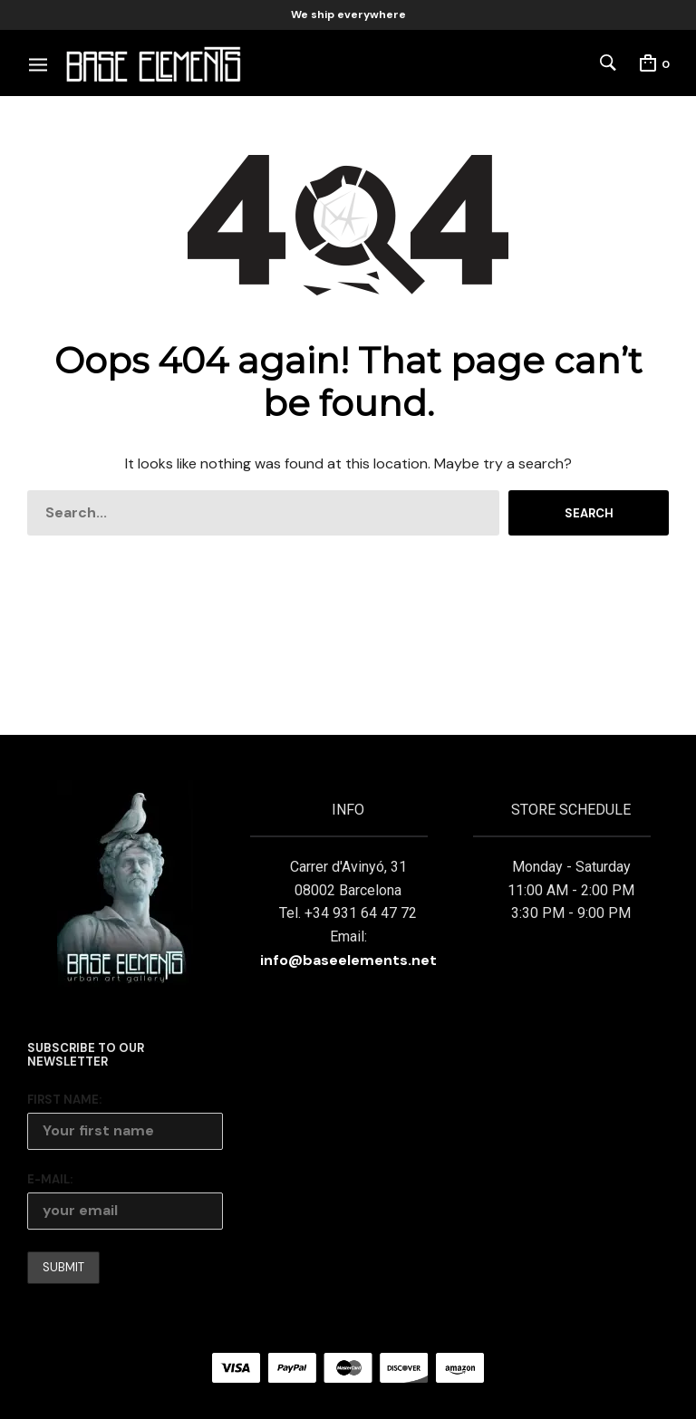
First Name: (64, 1099)
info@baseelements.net (348, 960)
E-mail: (49, 1179)
